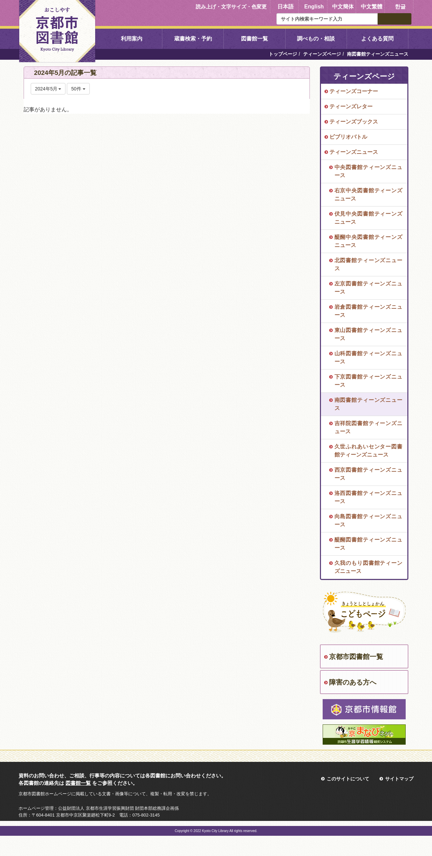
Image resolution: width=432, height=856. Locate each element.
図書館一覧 (254, 39)
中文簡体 (343, 6)
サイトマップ (399, 778)
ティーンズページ (322, 54)
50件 (78, 88)
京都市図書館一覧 (356, 656)
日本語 (285, 6)
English (314, 6)
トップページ (283, 54)
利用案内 (131, 39)
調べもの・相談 (316, 39)
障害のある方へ (352, 682)
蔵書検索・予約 (193, 39)
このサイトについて (348, 778)
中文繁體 (371, 6)
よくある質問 (377, 39)
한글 (400, 6)
